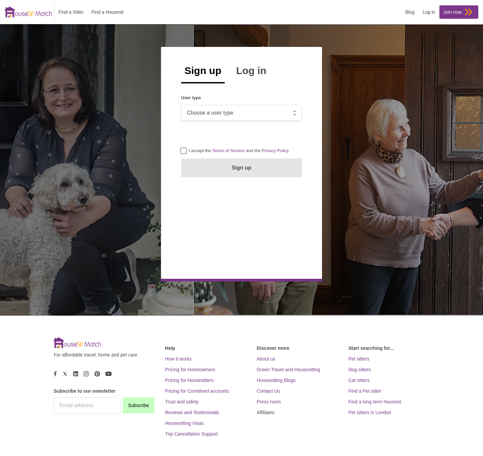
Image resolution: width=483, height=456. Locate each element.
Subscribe (138, 405)
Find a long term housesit (374, 401)
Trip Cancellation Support (191, 434)
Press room (269, 401)
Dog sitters (359, 369)
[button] (228, 150)
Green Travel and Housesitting (288, 369)
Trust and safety (182, 401)
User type (191, 97)
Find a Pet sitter (364, 391)
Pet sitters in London (369, 412)
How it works (178, 359)
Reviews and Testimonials (192, 412)
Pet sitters (358, 359)
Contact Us (268, 391)
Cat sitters (359, 380)
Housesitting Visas (184, 423)
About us (266, 359)
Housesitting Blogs (276, 380)
